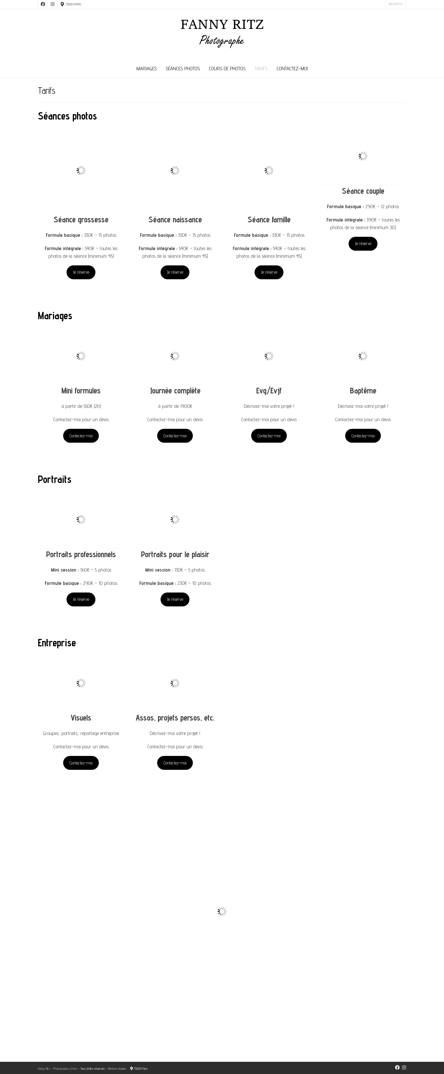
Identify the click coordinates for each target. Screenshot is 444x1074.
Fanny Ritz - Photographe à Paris (57, 1068)
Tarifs (261, 68)
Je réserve (81, 272)
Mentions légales (117, 1068)
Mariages (146, 68)
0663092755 (395, 4)
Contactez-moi (292, 68)
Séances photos (183, 68)
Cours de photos (227, 68)
